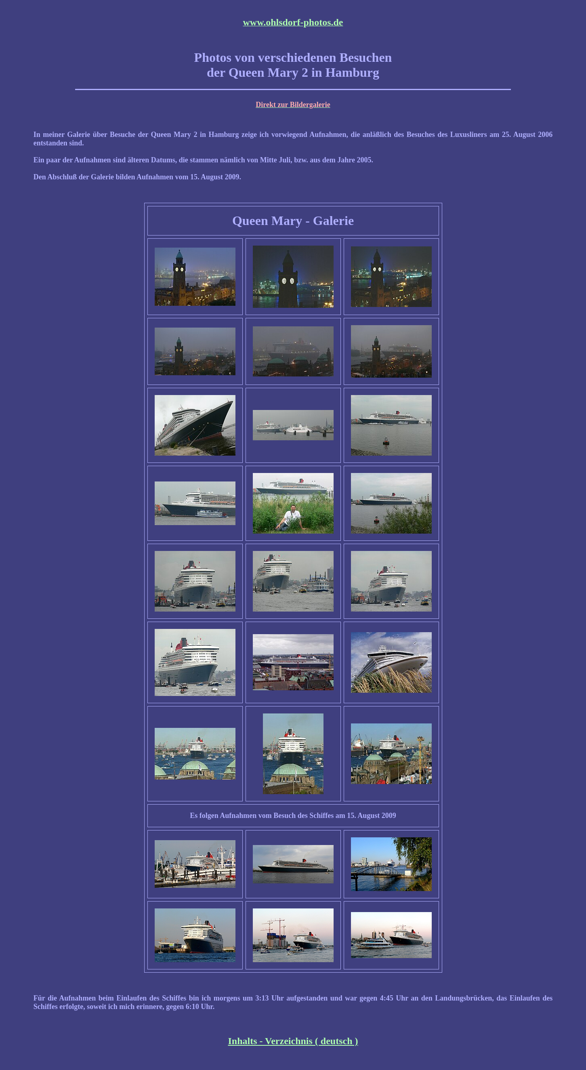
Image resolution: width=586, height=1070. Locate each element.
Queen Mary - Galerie (293, 220)
